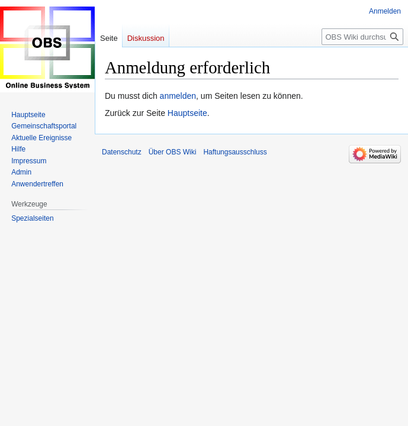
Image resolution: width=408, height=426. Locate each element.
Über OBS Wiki (173, 152)
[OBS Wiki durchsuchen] (362, 36)
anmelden (178, 96)
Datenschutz (122, 152)
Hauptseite (187, 113)
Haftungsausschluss (234, 152)
